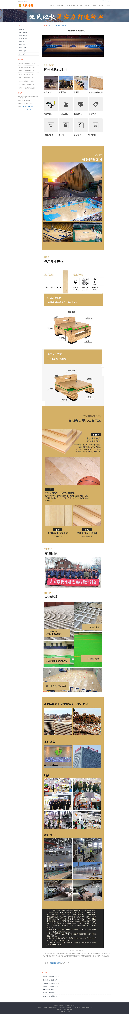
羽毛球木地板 (22, 48)
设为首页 (104, 1)
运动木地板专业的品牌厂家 (26, 77)
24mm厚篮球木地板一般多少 (26, 84)
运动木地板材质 (23, 35)
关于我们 (73, 1005)
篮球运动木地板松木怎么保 (50, 996)
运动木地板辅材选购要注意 (56, 962)
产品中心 (21, 29)
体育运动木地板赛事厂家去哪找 (27, 88)
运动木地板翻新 (23, 38)
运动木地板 (22, 54)
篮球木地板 (22, 44)
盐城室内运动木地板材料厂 (50, 980)
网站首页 (52, 5)
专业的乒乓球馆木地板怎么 (50, 992)
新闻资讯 (100, 5)
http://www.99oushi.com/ (26, 106)
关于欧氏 (93, 5)
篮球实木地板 (60, 5)
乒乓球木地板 (22, 51)
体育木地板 (22, 41)
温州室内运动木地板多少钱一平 (27, 63)
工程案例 (86, 5)
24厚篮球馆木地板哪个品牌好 (26, 81)
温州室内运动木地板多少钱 (50, 976)
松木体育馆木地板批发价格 (26, 74)
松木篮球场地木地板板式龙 (50, 983)
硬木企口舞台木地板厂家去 (50, 989)
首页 (50, 25)
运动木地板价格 (71, 5)
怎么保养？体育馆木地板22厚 (26, 70)
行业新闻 (64, 25)
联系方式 (108, 5)
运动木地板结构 (23, 32)
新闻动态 (57, 25)
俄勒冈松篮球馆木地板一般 (50, 986)
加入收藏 (109, 1)
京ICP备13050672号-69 (64, 1011)
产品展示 (79, 5)
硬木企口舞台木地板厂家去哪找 (27, 67)
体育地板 (28, 109)
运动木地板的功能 (54, 963)
